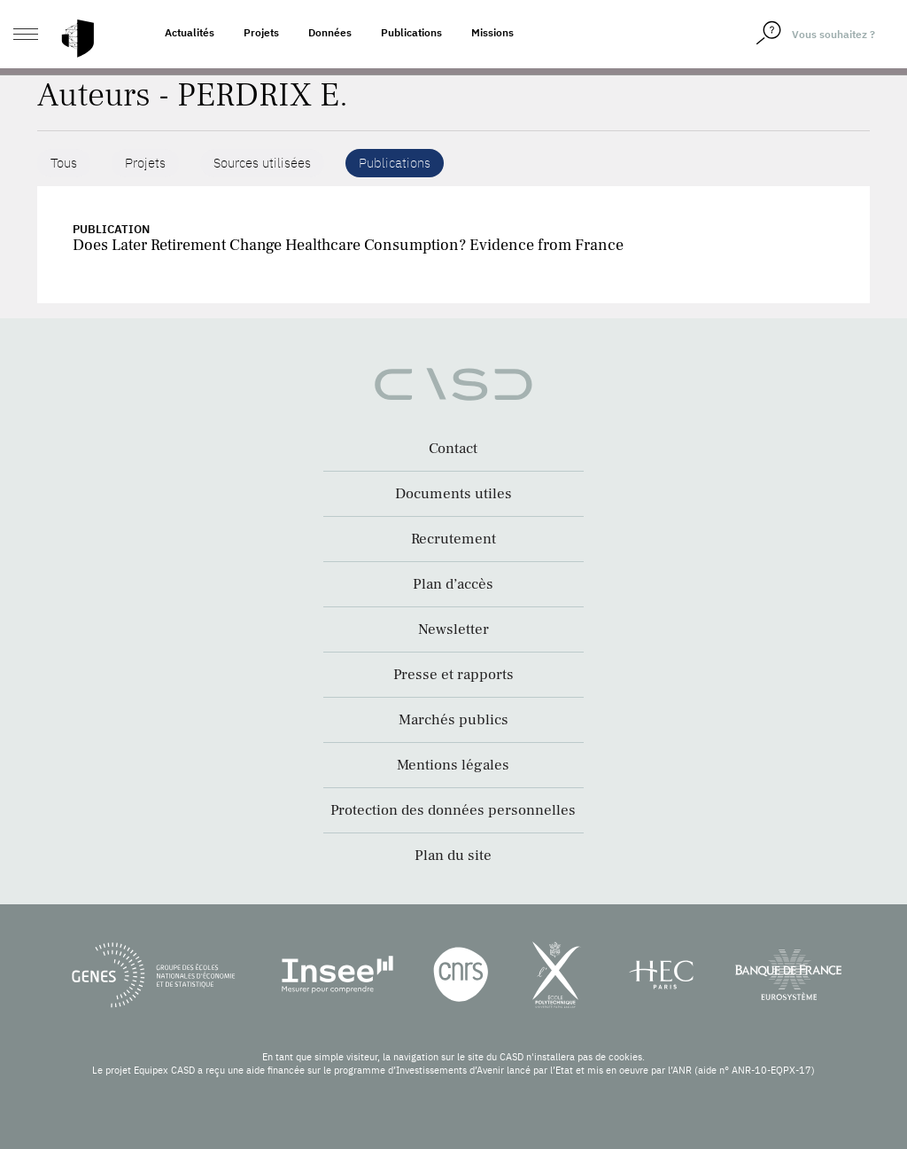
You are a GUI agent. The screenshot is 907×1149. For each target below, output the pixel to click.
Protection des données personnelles (453, 810)
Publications (411, 32)
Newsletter (453, 629)
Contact (453, 448)
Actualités (189, 32)
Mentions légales (453, 765)
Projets (261, 32)
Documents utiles (453, 494)
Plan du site (453, 855)
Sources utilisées (262, 162)
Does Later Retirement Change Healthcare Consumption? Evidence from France (348, 245)
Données (330, 32)
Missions (492, 32)
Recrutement (453, 539)
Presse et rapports (453, 674)
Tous (63, 162)
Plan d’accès (453, 584)
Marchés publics (453, 720)
